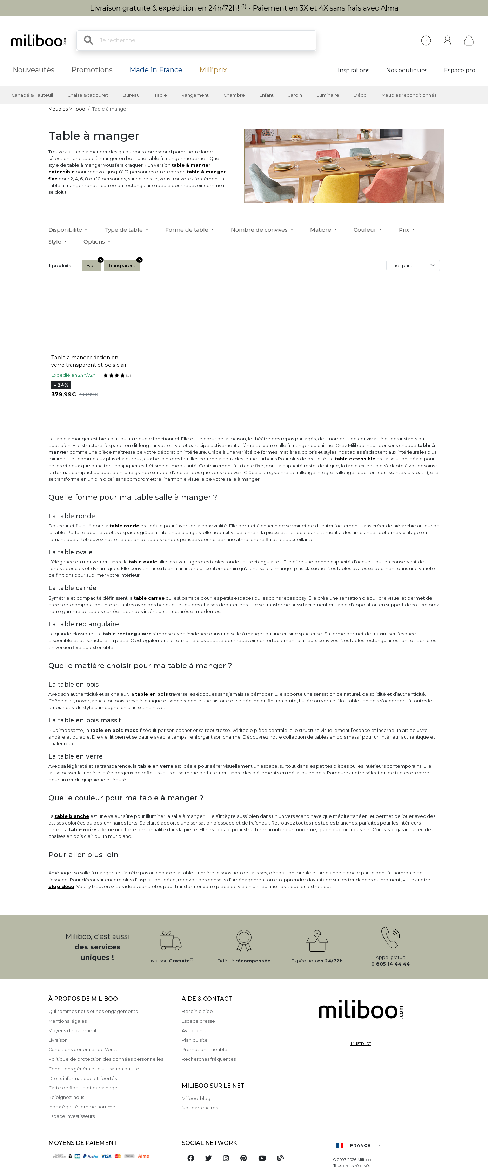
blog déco (61, 886)
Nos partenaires (200, 1107)
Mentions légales (67, 1021)
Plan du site (195, 1040)
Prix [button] (404, 229)
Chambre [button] (234, 95)
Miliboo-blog (196, 1098)
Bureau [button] (131, 95)
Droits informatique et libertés (82, 1078)
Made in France (155, 70)
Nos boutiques (406, 70)
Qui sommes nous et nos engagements (93, 1011)
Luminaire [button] (328, 95)
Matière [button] (321, 229)
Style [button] (55, 241)
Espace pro (459, 70)
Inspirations (353, 70)
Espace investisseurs (71, 1116)
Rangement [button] (195, 95)
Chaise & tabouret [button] (87, 95)
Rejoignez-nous (66, 1097)
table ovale (143, 562)
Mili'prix (213, 70)
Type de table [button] (124, 229)
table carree (149, 598)
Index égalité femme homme (81, 1106)
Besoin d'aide (197, 1011)
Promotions (92, 70)
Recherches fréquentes (209, 1059)
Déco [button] (360, 95)
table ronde (124, 525)
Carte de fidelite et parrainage (83, 1087)
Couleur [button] (366, 229)
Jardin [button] (295, 95)
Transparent (124, 264)
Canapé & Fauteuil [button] (32, 95)
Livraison (58, 1040)
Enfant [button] (266, 95)
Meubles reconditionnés (408, 95)
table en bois (151, 694)
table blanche (72, 816)
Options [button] (94, 241)
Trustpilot (360, 1043)
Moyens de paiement (72, 1030)
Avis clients (194, 1030)
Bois (94, 264)
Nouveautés (33, 70)
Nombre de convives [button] (260, 229)
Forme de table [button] (187, 229)
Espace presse (198, 1021)
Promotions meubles (205, 1049)
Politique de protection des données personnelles (105, 1059)
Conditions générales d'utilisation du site (93, 1069)
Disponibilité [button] (65, 229)
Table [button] (160, 95)
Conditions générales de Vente (83, 1049)
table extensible (355, 458)
